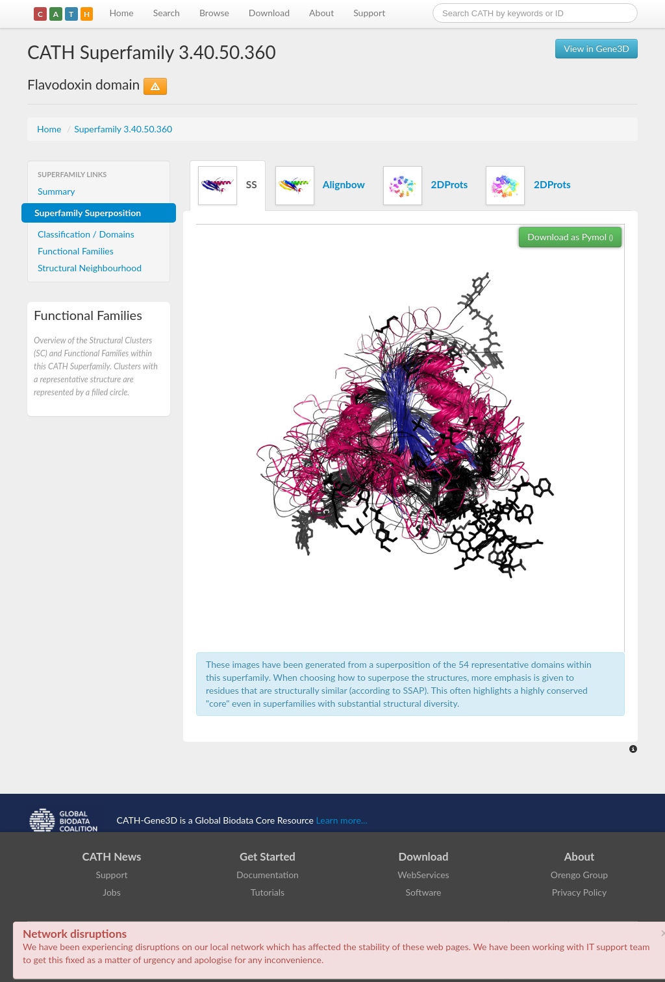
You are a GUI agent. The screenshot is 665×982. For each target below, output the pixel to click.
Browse (214, 12)
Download (269, 12)
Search (166, 12)
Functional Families (76, 250)
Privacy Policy (579, 892)
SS (227, 185)
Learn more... (342, 820)
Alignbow (320, 185)
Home (121, 12)
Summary (56, 191)
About (321, 12)
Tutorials (267, 892)
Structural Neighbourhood (90, 267)
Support (369, 12)
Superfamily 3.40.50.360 (123, 128)
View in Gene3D (596, 48)
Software (424, 892)
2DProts (425, 185)
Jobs (112, 892)
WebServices (423, 874)
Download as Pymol (570, 236)
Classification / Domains (86, 233)
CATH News (112, 856)
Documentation (267, 874)
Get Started (267, 856)
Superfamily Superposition (87, 212)
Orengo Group (579, 874)
